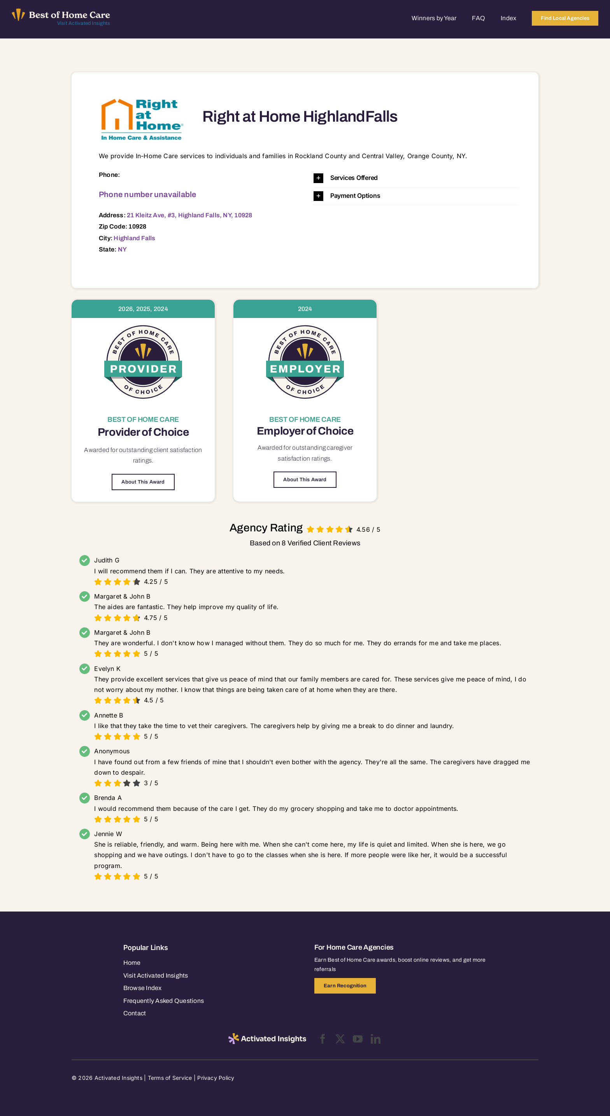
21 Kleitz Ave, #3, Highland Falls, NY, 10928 (189, 215)
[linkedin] (375, 1039)
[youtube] (358, 1039)
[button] (416, 178)
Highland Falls (134, 238)
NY (122, 249)
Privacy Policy (215, 1077)
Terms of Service (170, 1077)
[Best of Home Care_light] (61, 12)
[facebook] (323, 1039)
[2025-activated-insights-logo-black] (267, 1036)
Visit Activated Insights (83, 23)
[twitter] (340, 1039)
